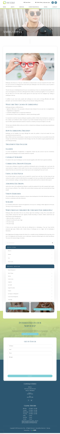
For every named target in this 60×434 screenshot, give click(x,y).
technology (10, 300)
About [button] (13, 7)
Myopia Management (12, 269)
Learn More (17, 309)
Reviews (9, 254)
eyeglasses (10, 282)
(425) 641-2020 (46, 2)
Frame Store (27, 2)
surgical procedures (12, 288)
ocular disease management (13, 297)
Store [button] (46, 7)
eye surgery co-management (14, 294)
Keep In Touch (11, 261)
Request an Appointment (30, 334)
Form (9, 258)
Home (4, 7)
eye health (10, 285)
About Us (10, 250)
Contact (54, 7)
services (9, 276)
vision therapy (11, 273)
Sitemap (48, 429)
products (10, 291)
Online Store (39, 2)
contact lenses (11, 279)
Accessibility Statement (41, 429)
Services (21, 7)
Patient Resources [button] (34, 7)
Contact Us (42, 310)
